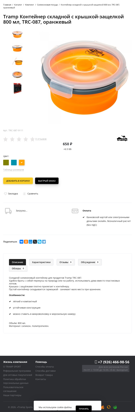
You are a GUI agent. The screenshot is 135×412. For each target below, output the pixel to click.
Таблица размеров (13, 169)
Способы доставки (45, 369)
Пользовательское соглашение (13, 388)
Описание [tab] (17, 261)
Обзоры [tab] (18, 267)
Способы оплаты (44, 365)
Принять (84, 408)
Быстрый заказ (47, 180)
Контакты (40, 378)
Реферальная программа (17, 369)
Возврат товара (44, 374)
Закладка (10, 192)
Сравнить (30, 192)
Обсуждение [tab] (90, 261)
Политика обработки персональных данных (15, 380)
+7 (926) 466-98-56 (113, 360)
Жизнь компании (15, 361)
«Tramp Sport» (25, 406)
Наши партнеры (12, 394)
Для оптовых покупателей (17, 374)
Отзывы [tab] (66, 261)
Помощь (41, 361)
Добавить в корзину (18, 180)
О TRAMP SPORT (12, 365)
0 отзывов (40, 138)
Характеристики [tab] (41, 261)
